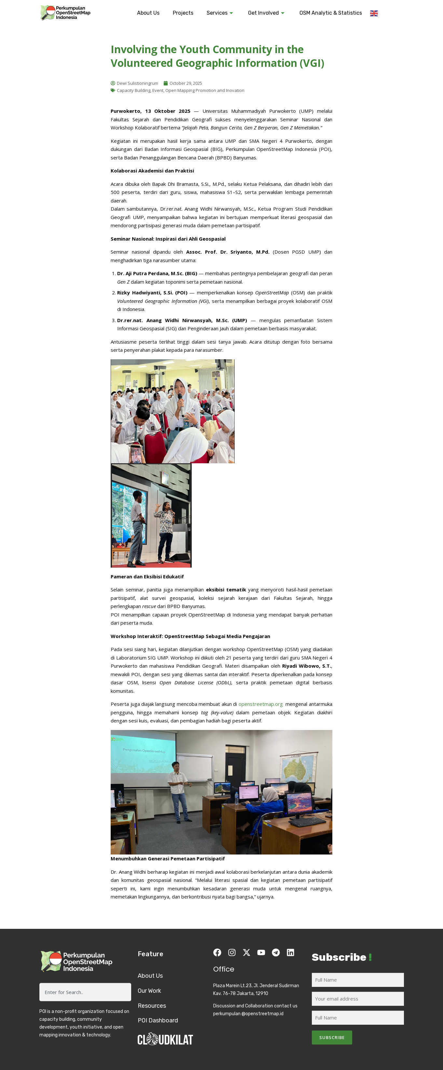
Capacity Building (133, 90)
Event (157, 90)
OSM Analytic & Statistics (330, 13)
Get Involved (267, 13)
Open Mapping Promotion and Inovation (204, 90)
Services (221, 13)
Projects (183, 13)
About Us (148, 13)
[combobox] (85, 992)
